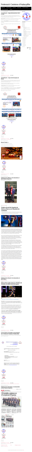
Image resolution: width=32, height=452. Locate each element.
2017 (6, 139)
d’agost (24, 39)
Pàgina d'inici (3, 7)
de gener (24, 45)
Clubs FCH (14, 7)
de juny (24, 41)
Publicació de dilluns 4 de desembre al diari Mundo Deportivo (10, 178)
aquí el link (4, 205)
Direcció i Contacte (8, 7)
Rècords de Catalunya (25, 7)
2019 (23, 24)
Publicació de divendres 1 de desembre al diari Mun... (26, 35)
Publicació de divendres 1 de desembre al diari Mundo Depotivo (10, 387)
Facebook (11, 9)
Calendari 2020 (19, 7)
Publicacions (8, 276)
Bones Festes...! (5, 142)
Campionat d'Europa (9, 139)
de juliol (24, 40)
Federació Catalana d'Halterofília (15, 4)
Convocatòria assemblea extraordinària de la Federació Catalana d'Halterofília (10, 333)
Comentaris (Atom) (6, 446)
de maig (24, 42)
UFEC (10, 276)
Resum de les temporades (4, 9)
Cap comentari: (7, 75)
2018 (23, 25)
